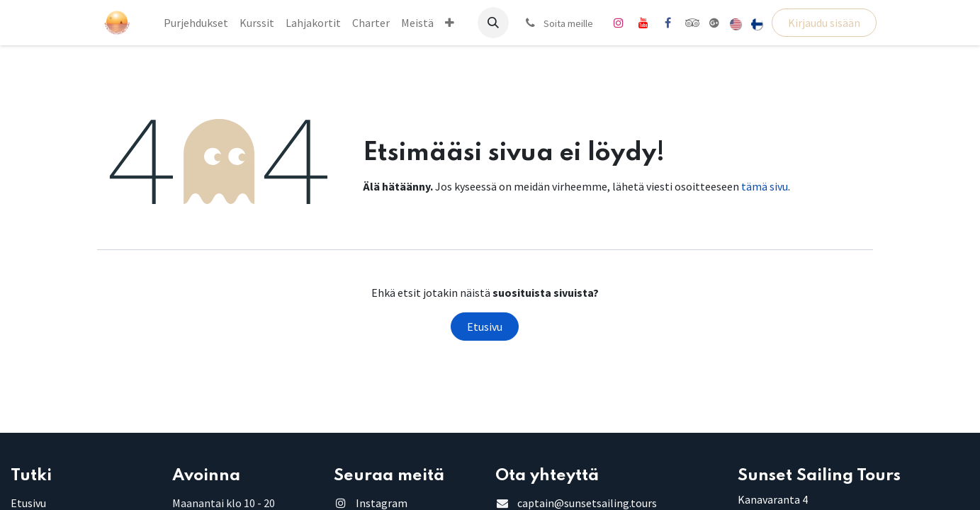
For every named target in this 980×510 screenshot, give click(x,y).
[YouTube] (643, 22)
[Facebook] (668, 22)
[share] (714, 22)
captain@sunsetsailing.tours (587, 503)
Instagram (381, 503)
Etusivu (484, 326)
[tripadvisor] (693, 22)
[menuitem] (196, 22)
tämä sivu (764, 186)
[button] (493, 22)
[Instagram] (618, 22)
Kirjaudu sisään (824, 23)
